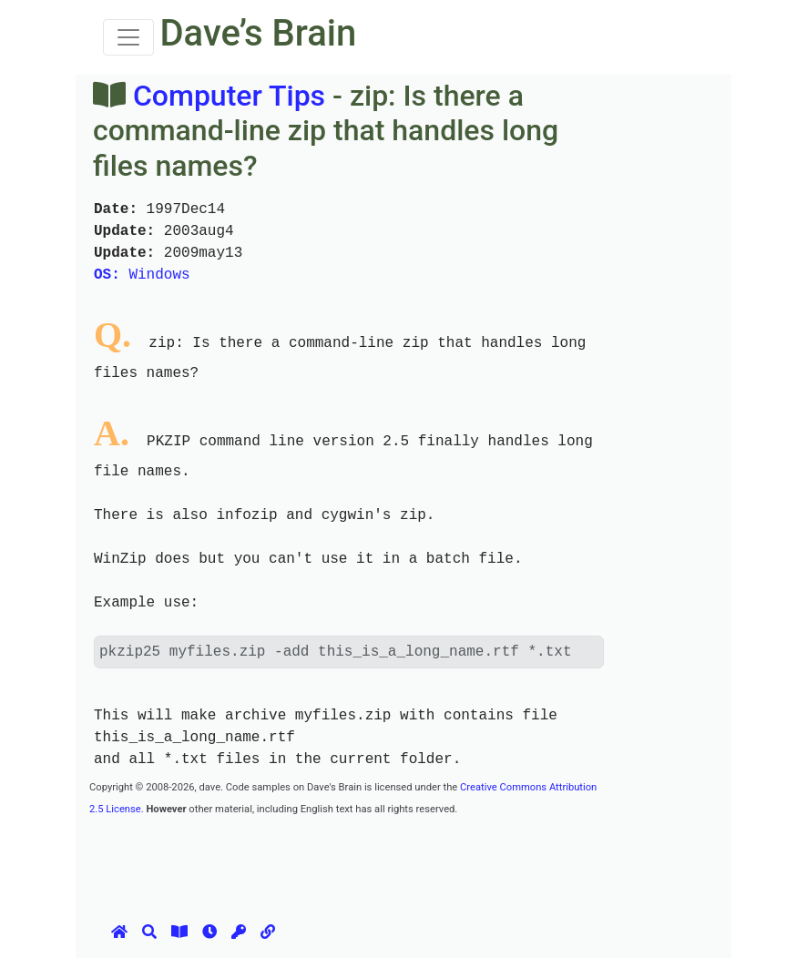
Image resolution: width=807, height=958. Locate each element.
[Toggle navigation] (128, 37)
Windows (142, 275)
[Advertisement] (420, 860)
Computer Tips (229, 95)
